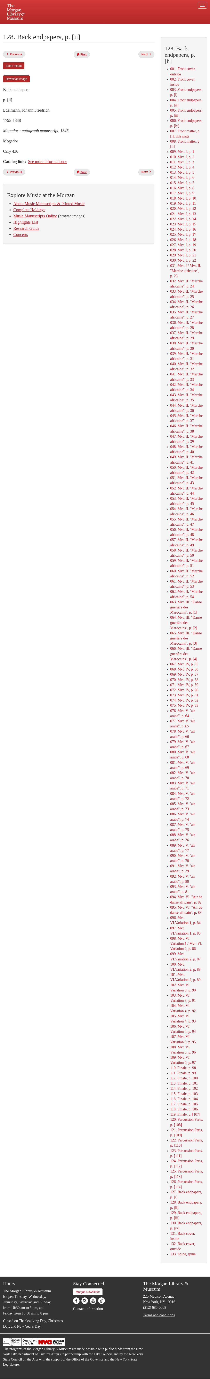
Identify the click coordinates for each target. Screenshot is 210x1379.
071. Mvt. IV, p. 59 (184, 685)
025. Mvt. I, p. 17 (183, 234)
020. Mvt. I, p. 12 (183, 209)
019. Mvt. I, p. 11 (183, 203)
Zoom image (14, 65)
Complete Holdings (29, 210)
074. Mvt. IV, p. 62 (184, 700)
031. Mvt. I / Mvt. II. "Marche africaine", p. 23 (185, 271)
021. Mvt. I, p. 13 (183, 214)
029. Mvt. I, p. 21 (183, 255)
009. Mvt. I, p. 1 (182, 152)
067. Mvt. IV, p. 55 (184, 664)
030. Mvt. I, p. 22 (183, 260)
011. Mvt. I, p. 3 (182, 162)
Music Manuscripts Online (35, 216)
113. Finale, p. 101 (184, 1083)
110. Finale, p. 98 (183, 1068)
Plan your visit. (56, 27)
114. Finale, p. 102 (184, 1088)
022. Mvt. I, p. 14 (183, 219)
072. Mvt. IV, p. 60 (184, 690)
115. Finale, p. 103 (184, 1094)
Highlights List (25, 222)
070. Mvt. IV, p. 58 (184, 680)
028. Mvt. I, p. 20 (183, 250)
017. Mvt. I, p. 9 (182, 193)
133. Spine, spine (183, 1254)
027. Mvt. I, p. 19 (183, 245)
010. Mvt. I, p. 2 (182, 157)
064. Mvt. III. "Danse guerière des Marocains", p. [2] (186, 622)
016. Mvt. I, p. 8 (182, 188)
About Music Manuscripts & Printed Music (48, 203)
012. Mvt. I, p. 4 (182, 167)
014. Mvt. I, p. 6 (182, 177)
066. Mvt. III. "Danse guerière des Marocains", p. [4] (186, 653)
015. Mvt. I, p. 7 (182, 183)
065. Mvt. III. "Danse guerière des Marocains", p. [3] (186, 638)
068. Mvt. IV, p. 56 (184, 669)
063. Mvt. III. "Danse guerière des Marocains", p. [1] (186, 607)
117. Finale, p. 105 (184, 1104)
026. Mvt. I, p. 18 (183, 240)
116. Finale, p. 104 (184, 1099)
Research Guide (26, 228)
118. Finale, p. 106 (184, 1109)
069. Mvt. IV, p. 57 (184, 674)
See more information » (47, 161)
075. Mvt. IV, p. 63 (184, 705)
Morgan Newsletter (88, 1292)
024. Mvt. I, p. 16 (183, 229)
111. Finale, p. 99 (183, 1073)
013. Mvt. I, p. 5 (182, 172)
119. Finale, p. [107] (185, 1114)
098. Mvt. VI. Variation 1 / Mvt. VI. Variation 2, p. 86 (186, 943)
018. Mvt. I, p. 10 (183, 198)
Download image (16, 79)
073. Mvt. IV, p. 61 (184, 695)
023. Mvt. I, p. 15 (183, 224)
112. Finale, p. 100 (184, 1078)
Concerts (20, 234)
